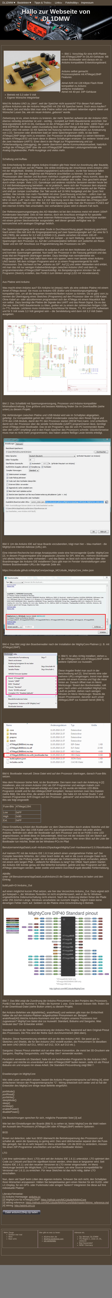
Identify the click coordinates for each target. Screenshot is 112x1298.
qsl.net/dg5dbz (50, 1241)
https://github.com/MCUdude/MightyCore (63, 1199)
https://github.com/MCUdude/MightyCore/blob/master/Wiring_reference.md (67, 1202)
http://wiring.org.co (24, 1205)
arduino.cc (34, 1196)
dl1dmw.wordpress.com (53, 1239)
